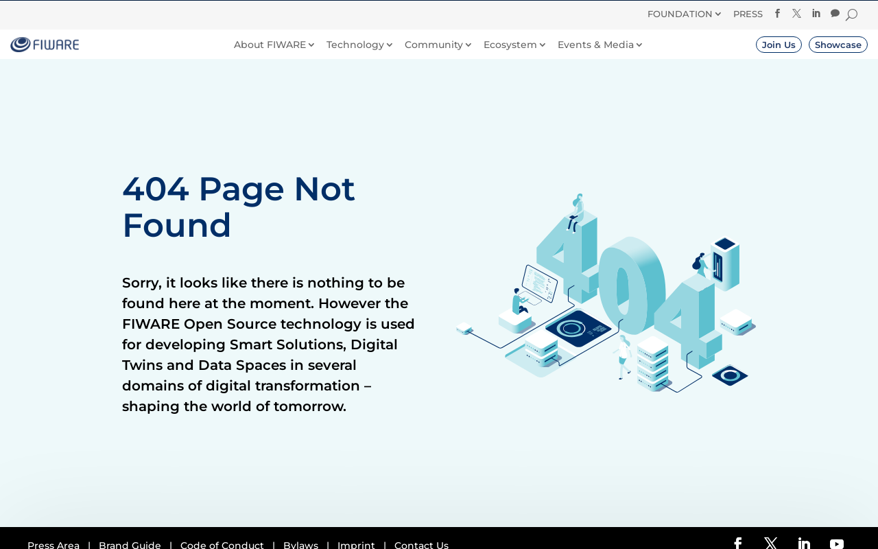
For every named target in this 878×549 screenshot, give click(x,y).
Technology (355, 45)
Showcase (838, 44)
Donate (503, 11)
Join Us (779, 44)
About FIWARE (270, 45)
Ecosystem (510, 45)
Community (434, 45)
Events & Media (596, 45)
